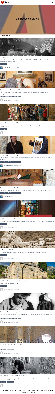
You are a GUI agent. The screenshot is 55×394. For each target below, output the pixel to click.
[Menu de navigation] (52, 2)
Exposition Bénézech (6, 57)
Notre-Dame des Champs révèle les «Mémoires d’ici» (15, 375)
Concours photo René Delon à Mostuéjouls (12, 188)
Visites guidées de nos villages (9, 122)
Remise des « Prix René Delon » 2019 (10, 90)
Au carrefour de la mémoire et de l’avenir (11, 344)
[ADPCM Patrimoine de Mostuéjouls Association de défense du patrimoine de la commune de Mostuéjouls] (5, 2)
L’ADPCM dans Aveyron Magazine (9, 219)
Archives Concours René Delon (6, 96)
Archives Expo (3, 349)
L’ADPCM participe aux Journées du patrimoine (13, 281)
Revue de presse (3, 63)
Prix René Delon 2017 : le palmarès (9, 155)
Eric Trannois (7, 100)
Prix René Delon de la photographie (10, 312)
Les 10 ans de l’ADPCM (6, 250)
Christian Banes (8, 67)
